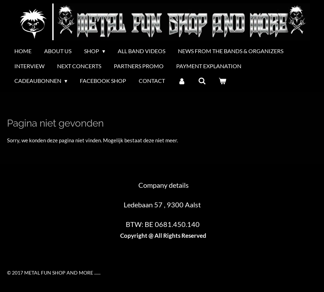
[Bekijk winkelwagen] (222, 80)
